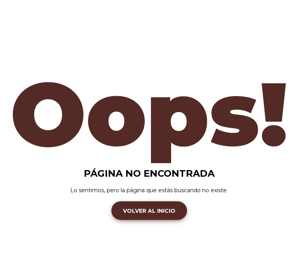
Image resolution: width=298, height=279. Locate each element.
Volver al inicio (149, 210)
